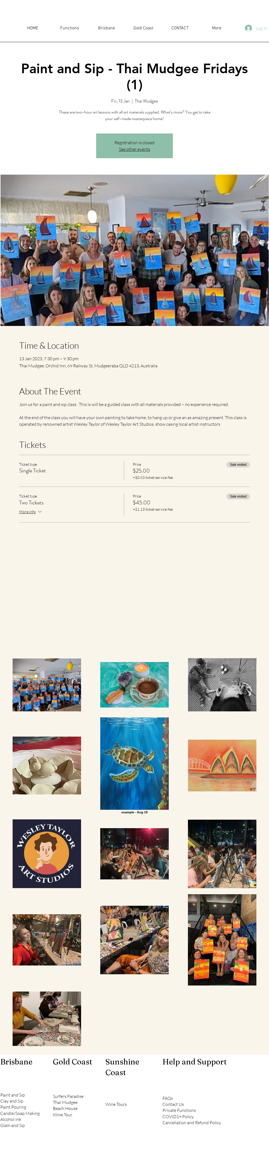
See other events (134, 149)
